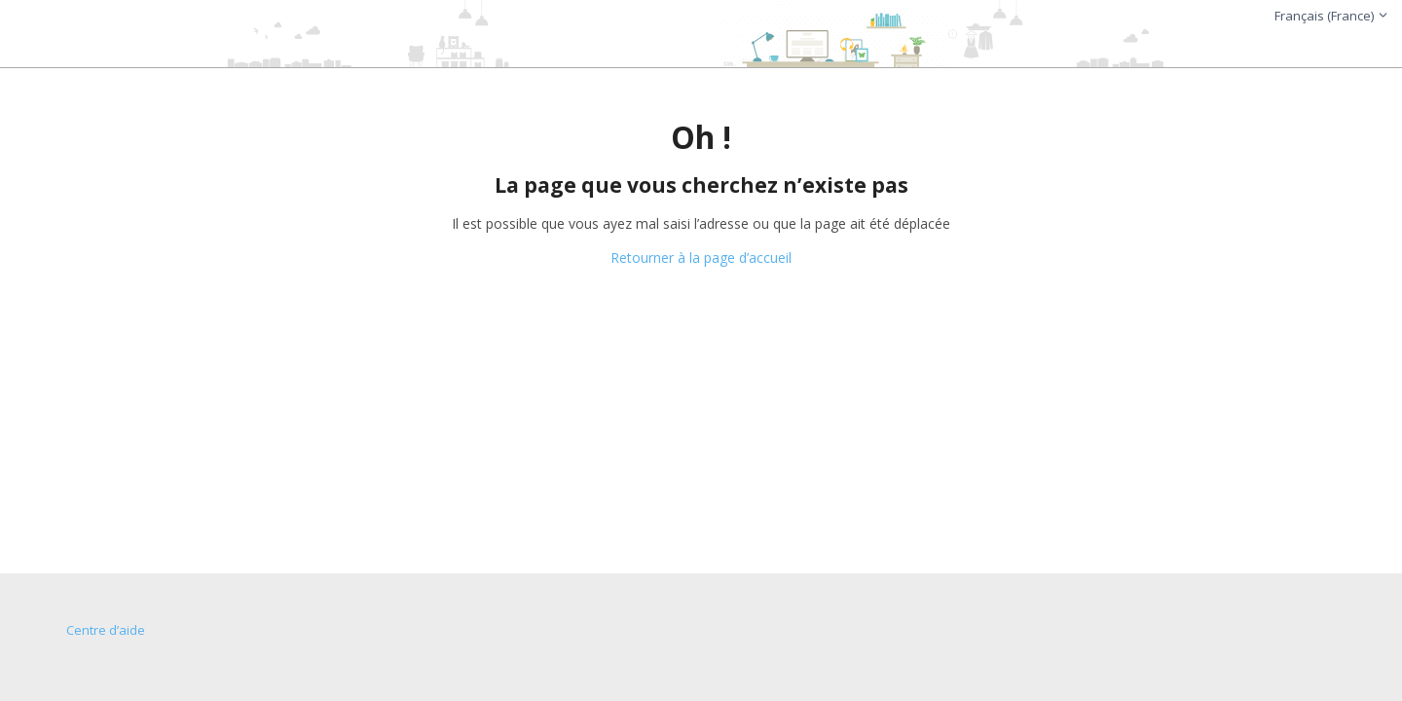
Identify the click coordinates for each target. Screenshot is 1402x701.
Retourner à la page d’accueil (701, 257)
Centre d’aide (105, 630)
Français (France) (1331, 15)
